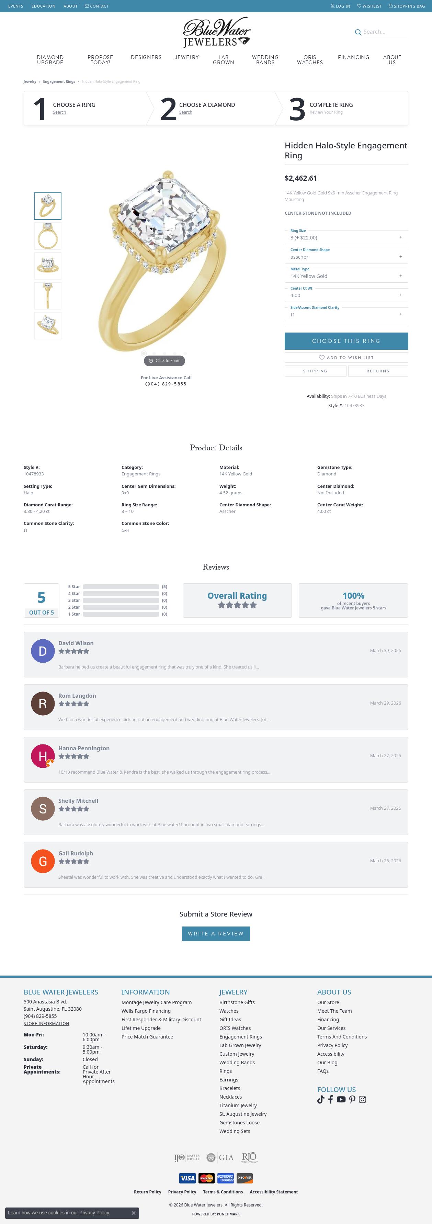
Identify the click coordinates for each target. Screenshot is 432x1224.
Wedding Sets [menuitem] (234, 1131)
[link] (15, 6)
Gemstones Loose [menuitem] (239, 1122)
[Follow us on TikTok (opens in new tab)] (321, 1100)
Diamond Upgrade (50, 60)
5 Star (74, 586)
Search (59, 112)
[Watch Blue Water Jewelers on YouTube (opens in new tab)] (341, 1100)
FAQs (323, 1071)
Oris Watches (310, 60)
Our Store (328, 1002)
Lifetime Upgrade (141, 1028)
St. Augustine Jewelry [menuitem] (242, 1114)
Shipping (315, 371)
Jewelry (187, 57)
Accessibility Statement (274, 1192)
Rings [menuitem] (225, 1071)
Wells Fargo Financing (146, 1011)
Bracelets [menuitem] (229, 1088)
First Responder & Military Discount (161, 1019)
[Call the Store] (40, 1016)
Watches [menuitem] (229, 1011)
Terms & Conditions (223, 1192)
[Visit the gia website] (220, 1157)
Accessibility (330, 1054)
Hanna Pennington (84, 748)
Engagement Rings (59, 81)
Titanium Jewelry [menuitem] (238, 1105)
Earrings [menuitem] (228, 1079)
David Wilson (76, 643)
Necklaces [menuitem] (230, 1096)
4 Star (74, 593)
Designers (146, 57)
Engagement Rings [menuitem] (240, 1036)
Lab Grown (224, 60)
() (164, 586)
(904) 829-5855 (166, 384)
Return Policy (147, 1192)
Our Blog (327, 1062)
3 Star (74, 600)
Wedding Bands (265, 60)
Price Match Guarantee (147, 1036)
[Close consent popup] (134, 1213)
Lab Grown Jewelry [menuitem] (240, 1045)
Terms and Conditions (342, 1036)
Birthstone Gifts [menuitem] (237, 1002)
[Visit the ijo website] (187, 1157)
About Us (392, 60)
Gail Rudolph (75, 853)
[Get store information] (46, 1023)
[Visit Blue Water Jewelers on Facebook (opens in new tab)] (330, 1100)
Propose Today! (100, 60)
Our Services (331, 1028)
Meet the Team (334, 1011)
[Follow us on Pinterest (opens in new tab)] (352, 1100)
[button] (340, 6)
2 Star (74, 607)
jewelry (30, 81)
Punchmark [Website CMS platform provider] (228, 1214)
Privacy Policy (332, 1045)
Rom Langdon (77, 695)
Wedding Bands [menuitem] (237, 1062)
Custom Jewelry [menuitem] (236, 1054)
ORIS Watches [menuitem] (235, 1028)
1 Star (74, 614)
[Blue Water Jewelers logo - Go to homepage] (215, 32)
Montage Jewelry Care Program (157, 1002)
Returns (378, 371)
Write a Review (216, 934)
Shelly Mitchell (78, 801)
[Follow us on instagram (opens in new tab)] (362, 1100)
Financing (354, 57)
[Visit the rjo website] (249, 1157)
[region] (164, 266)
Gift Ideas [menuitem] (230, 1019)
